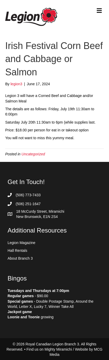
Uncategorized (33, 154)
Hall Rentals (17, 250)
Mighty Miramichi (58, 349)
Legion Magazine (21, 243)
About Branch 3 (20, 258)
